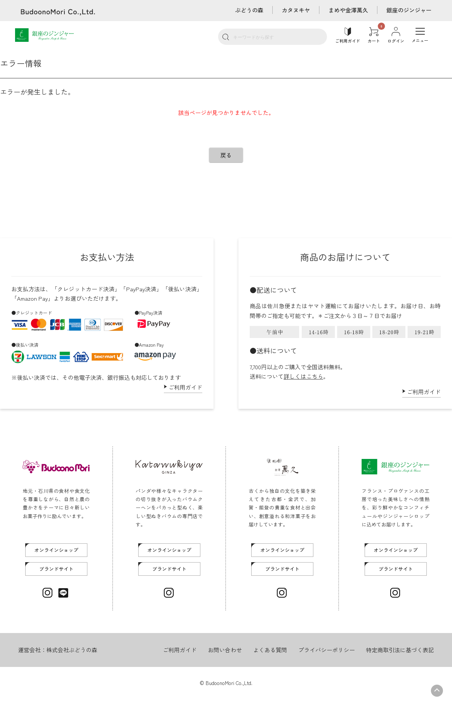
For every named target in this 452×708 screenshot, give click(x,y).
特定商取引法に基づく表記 (400, 650)
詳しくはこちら (303, 376)
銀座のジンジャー (409, 10)
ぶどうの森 (249, 10)
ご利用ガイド (185, 387)
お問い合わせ (225, 650)
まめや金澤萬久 (348, 10)
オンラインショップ (56, 550)
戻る (226, 155)
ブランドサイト (56, 568)
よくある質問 (270, 650)
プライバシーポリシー (326, 650)
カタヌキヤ (296, 10)
